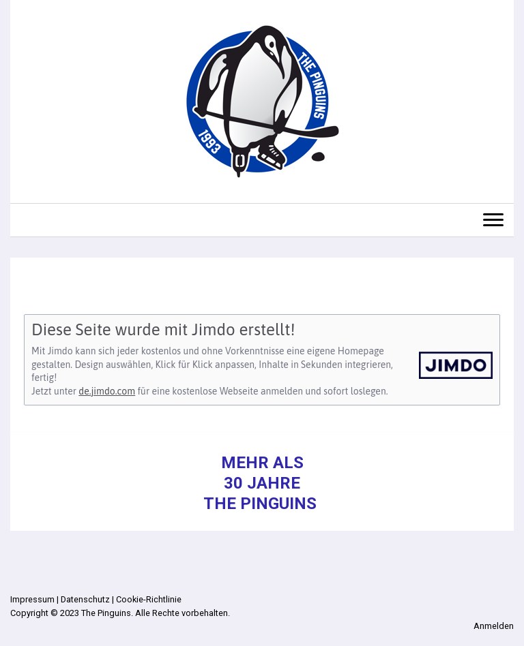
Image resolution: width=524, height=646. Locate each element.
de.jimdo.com (106, 391)
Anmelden (494, 626)
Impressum (32, 599)
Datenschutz (85, 599)
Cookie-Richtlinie (148, 599)
